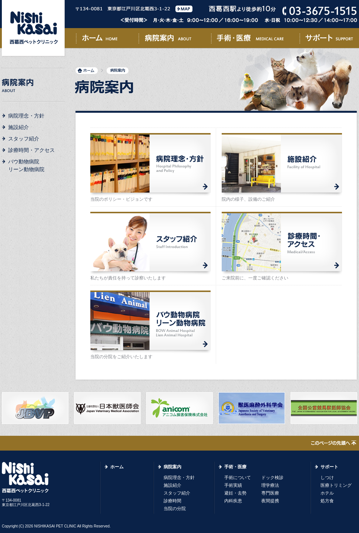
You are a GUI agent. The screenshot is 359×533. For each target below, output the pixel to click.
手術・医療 (255, 39)
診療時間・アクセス (31, 150)
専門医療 (270, 493)
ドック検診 (272, 477)
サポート (328, 39)
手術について (237, 477)
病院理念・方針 (26, 116)
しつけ (327, 477)
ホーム (107, 39)
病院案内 (174, 39)
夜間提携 (270, 500)
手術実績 (233, 485)
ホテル (327, 493)
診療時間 (172, 500)
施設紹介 (18, 127)
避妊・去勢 (235, 493)
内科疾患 (233, 500)
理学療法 (270, 485)
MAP (184, 9)
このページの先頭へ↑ (333, 444)
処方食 (327, 500)
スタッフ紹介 (23, 139)
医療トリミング (336, 485)
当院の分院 (175, 508)
